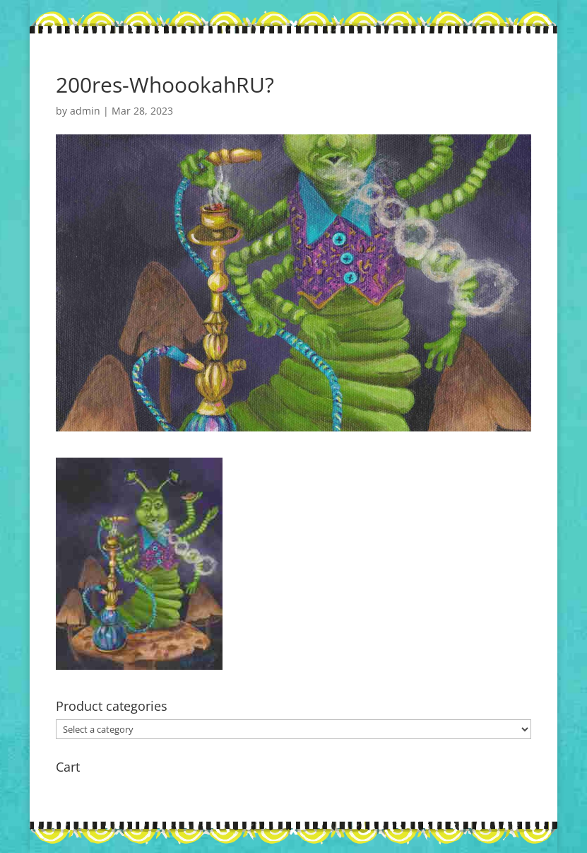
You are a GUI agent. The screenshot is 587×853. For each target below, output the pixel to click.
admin (85, 110)
